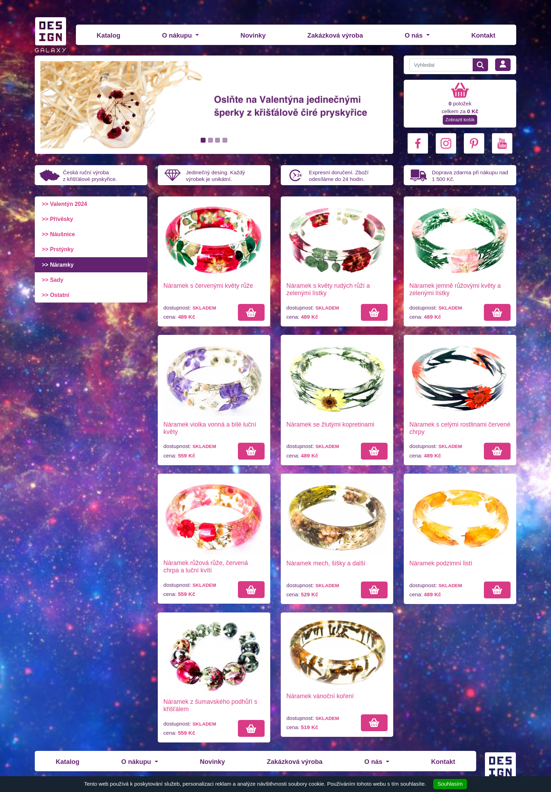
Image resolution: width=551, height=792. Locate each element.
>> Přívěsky (57, 219)
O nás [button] (414, 35)
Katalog (108, 35)
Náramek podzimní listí (440, 563)
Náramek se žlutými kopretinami (330, 424)
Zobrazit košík (460, 119)
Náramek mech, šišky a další (325, 563)
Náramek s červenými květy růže (208, 285)
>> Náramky (58, 265)
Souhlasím (450, 784)
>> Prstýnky (58, 249)
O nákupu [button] (178, 35)
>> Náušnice (58, 234)
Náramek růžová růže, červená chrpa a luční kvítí (205, 566)
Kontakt (483, 35)
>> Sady (52, 280)
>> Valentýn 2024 (64, 204)
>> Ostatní (55, 295)
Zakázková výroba (335, 35)
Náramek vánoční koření (320, 696)
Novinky (253, 35)
